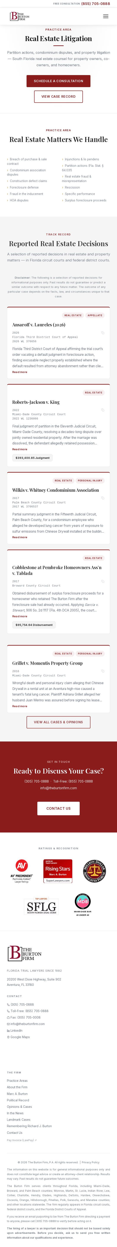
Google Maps (18, 1037)
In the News (15, 1113)
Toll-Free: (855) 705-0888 (73, 781)
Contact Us (58, 808)
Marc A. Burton (17, 1094)
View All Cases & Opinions (58, 725)
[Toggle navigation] (105, 16)
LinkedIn (14, 1030)
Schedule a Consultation (58, 81)
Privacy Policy (91, 1162)
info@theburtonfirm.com (58, 788)
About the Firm (17, 1087)
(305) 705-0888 (36, 781)
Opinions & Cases (19, 1106)
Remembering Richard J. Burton (29, 1126)
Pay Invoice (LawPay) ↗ (22, 1140)
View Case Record (58, 96)
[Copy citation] (103, 334)
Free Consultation (81, 4)
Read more (19, 372)
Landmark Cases (18, 1119)
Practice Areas (17, 1080)
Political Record (18, 1100)
